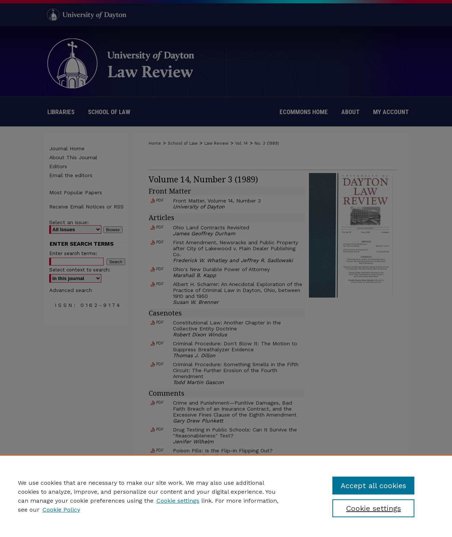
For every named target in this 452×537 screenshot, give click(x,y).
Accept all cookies (373, 485)
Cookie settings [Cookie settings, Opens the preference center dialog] (373, 508)
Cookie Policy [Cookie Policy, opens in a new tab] (61, 509)
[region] (226, 496)
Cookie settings (178, 500)
